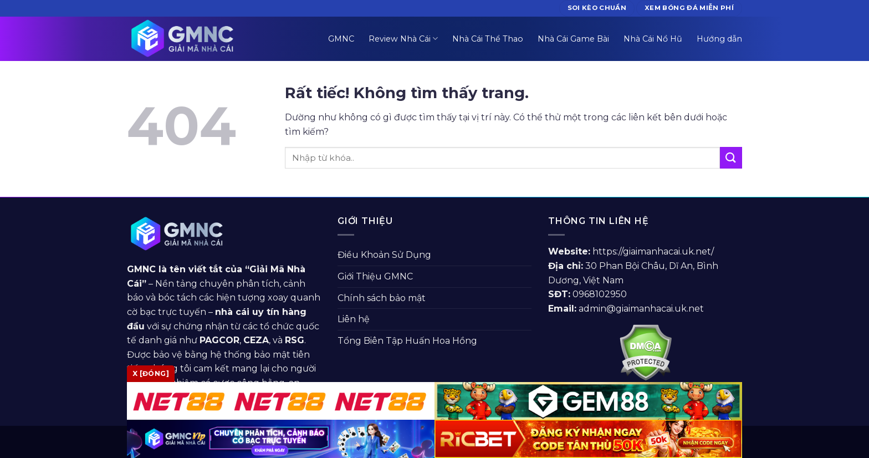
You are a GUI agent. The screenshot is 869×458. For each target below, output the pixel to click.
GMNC (341, 39)
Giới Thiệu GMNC (375, 276)
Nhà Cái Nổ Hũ (652, 39)
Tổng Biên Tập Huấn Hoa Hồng (407, 340)
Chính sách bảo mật (382, 298)
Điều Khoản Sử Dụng (384, 255)
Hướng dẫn (719, 39)
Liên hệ (354, 319)
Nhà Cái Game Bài (573, 39)
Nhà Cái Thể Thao (487, 39)
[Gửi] (731, 158)
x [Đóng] (150, 373)
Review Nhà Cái (403, 38)
